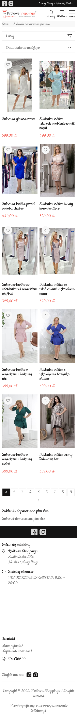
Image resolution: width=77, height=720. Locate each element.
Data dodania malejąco (23, 47)
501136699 (17, 659)
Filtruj (10, 36)
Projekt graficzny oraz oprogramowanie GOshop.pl (38, 708)
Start (5, 24)
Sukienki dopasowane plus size (32, 24)
